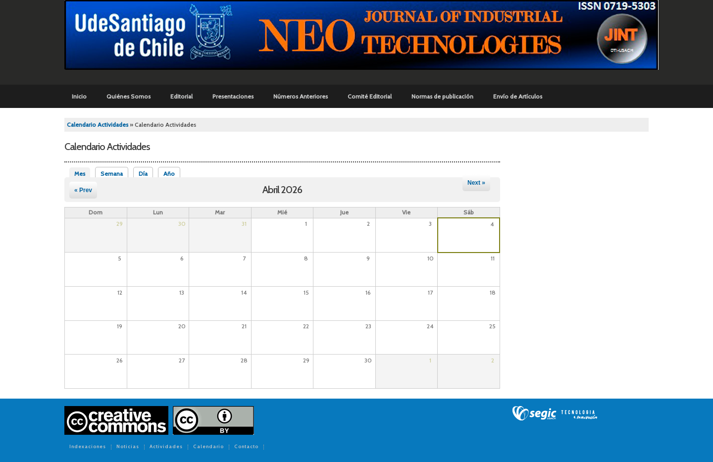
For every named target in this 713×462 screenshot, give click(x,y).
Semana (112, 173)
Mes (82, 173)
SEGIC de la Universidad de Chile (554, 413)
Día (143, 173)
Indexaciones (87, 447)
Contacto (246, 447)
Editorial (181, 96)
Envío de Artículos (517, 96)
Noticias (127, 447)
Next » (476, 182)
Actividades (166, 447)
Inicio (79, 96)
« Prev (83, 190)
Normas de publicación (442, 96)
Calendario (208, 447)
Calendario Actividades (97, 124)
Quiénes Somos (128, 96)
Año (169, 173)
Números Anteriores (300, 96)
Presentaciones (233, 96)
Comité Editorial (370, 96)
